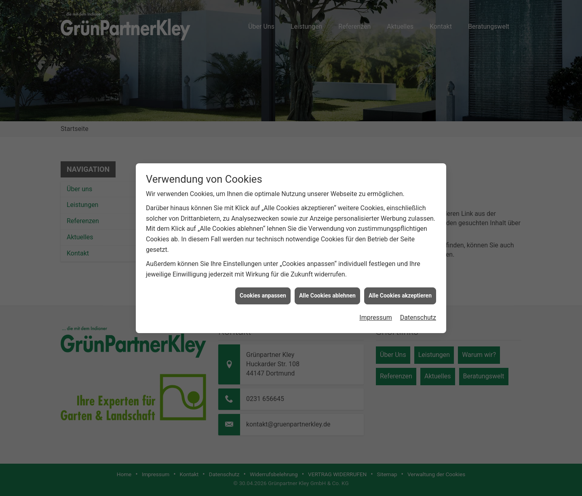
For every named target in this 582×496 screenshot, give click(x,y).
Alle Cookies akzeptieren (400, 295)
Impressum (375, 317)
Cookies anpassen (263, 295)
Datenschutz (418, 317)
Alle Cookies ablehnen (327, 295)
